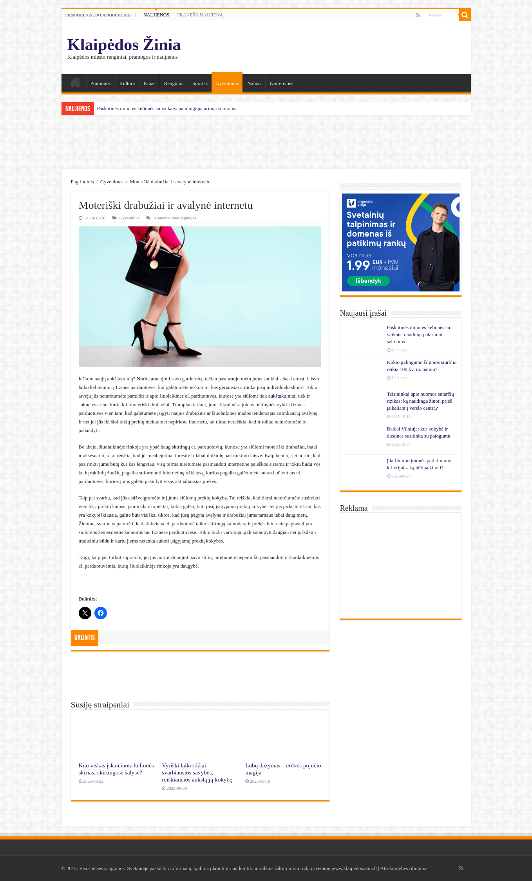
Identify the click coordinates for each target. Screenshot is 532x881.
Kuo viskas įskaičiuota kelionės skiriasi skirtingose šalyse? (116, 769)
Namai (75, 82)
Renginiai (174, 83)
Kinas (149, 83)
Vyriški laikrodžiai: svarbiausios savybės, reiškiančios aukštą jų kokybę (197, 772)
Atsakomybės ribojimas (404, 868)
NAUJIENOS (156, 15)
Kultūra (127, 83)
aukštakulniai (281, 396)
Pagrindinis (82, 182)
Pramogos (100, 83)
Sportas (200, 83)
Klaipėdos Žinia (124, 44)
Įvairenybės (281, 83)
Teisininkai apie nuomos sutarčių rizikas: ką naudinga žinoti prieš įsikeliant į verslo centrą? (420, 401)
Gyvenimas (227, 83)
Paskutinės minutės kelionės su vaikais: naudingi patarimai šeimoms (167, 108)
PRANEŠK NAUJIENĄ (200, 15)
